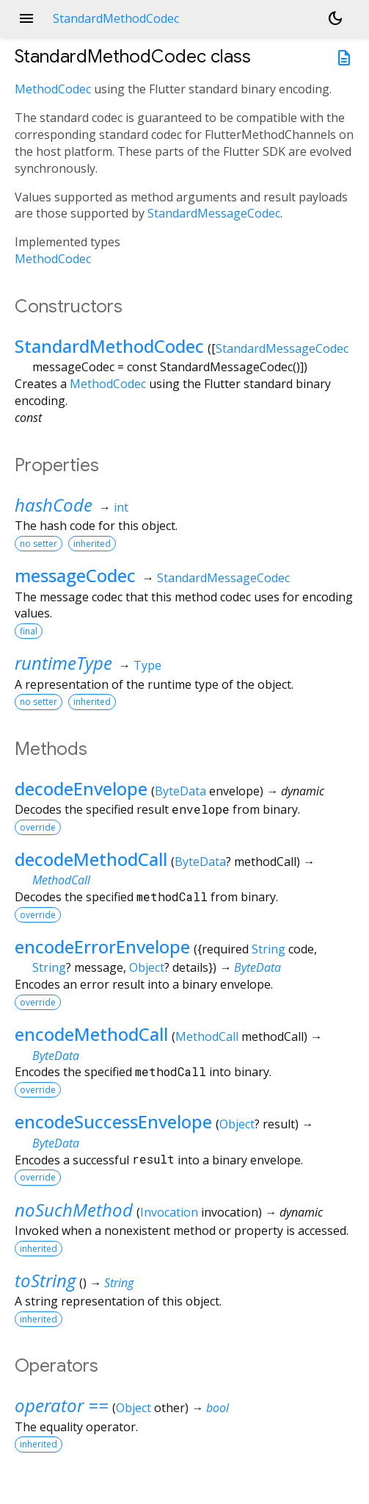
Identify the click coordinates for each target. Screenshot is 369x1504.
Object (146, 967)
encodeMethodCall (91, 1034)
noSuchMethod (74, 1209)
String (268, 949)
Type (147, 665)
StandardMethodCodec (109, 346)
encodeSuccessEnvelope (113, 1121)
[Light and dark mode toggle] (335, 18)
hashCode (53, 505)
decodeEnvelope (81, 788)
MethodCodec (53, 89)
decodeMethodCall (91, 859)
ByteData (180, 791)
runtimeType (63, 663)
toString (45, 1280)
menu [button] (26, 18)
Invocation (169, 1212)
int (121, 507)
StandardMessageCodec (213, 213)
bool (217, 1408)
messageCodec (75, 575)
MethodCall (61, 880)
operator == (62, 1405)
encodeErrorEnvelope (102, 946)
